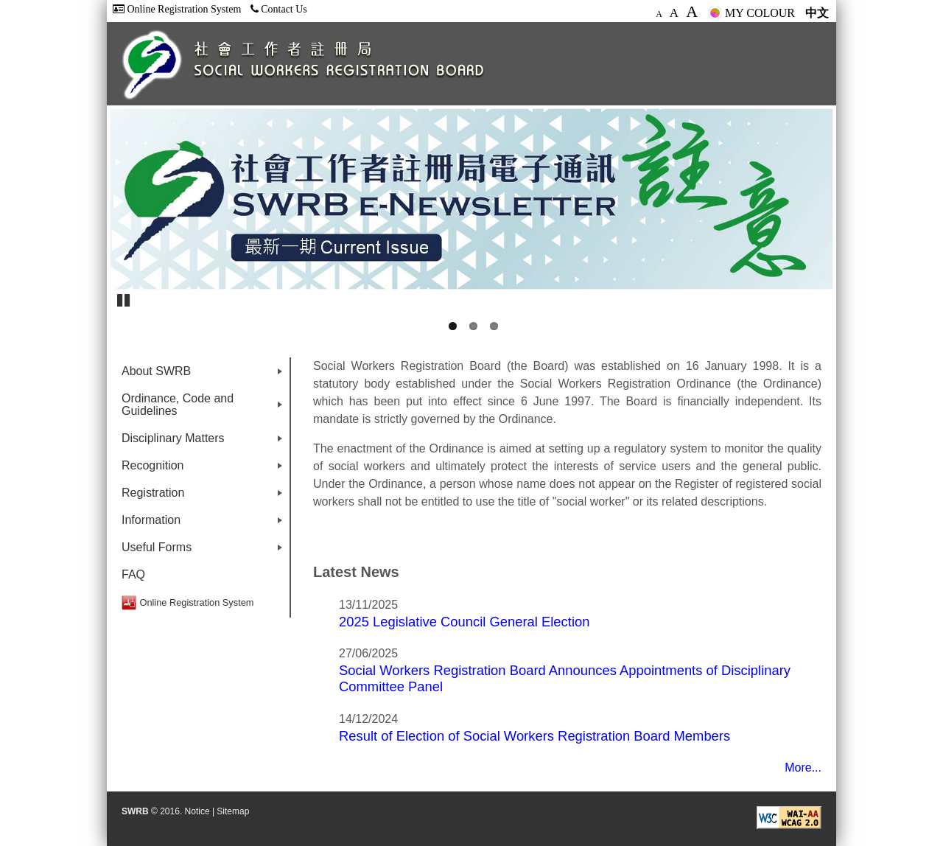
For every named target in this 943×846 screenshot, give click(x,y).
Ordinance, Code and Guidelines (205, 408)
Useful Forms (205, 551)
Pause (124, 299)
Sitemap (233, 811)
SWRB (135, 811)
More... (803, 767)
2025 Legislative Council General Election (464, 621)
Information (205, 524)
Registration (205, 496)
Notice (197, 811)
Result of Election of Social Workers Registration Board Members (534, 736)
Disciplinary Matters (205, 442)
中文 (817, 13)
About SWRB (205, 375)
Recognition (205, 469)
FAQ (133, 574)
